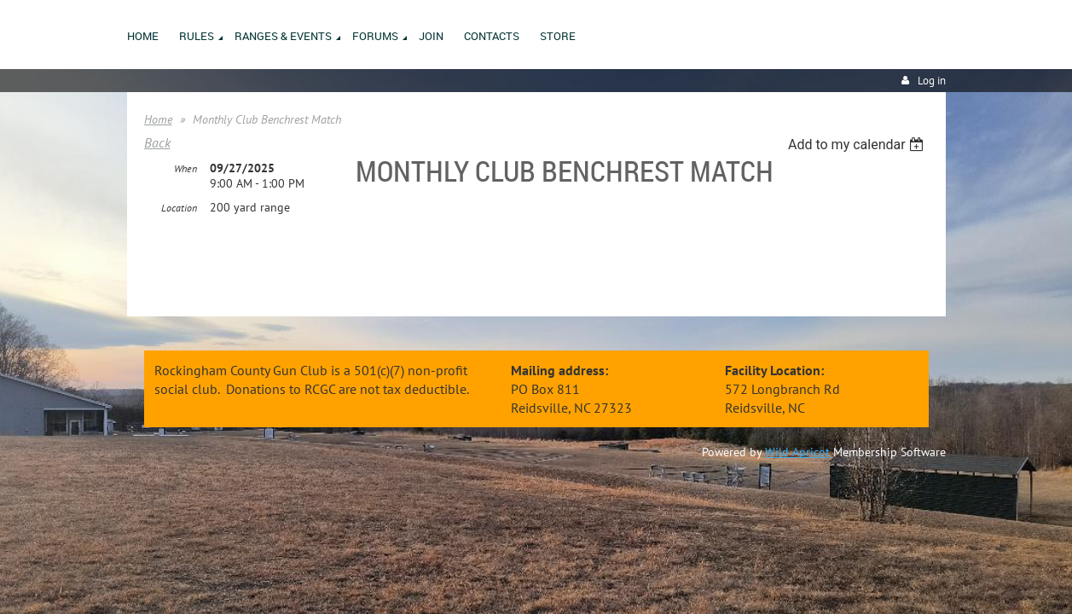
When (185, 169)
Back (157, 142)
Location (179, 208)
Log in (932, 80)
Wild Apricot (797, 452)
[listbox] (858, 144)
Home (158, 119)
